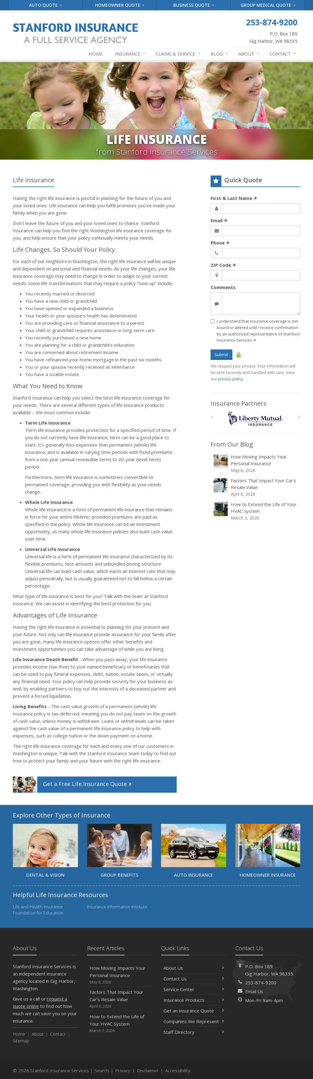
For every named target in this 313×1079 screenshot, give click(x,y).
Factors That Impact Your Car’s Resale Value (256, 487)
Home (96, 54)
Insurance (130, 53)
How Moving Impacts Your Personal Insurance (256, 463)
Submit (221, 354)
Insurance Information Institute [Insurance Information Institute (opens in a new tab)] (117, 907)
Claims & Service (178, 53)
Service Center (194, 989)
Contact (283, 53)
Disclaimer (148, 1070)
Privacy (123, 1070)
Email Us (254, 991)
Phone (220, 243)
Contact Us (194, 979)
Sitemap (21, 1041)
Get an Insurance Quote (194, 1011)
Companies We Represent (194, 1021)
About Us (194, 968)
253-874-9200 (260, 982)
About (249, 53)
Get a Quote (73, 785)
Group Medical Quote (268, 5)
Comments (223, 287)
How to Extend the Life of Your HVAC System (256, 511)
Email (219, 220)
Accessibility (177, 1070)
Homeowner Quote (119, 5)
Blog (220, 53)
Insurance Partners (239, 403)
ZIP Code (223, 265)
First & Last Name (234, 198)
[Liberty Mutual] (255, 419)
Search (102, 1070)
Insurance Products (194, 1000)
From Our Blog (232, 444)
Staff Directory (194, 1032)
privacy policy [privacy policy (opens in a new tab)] (230, 379)
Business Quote (193, 5)
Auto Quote (45, 5)
